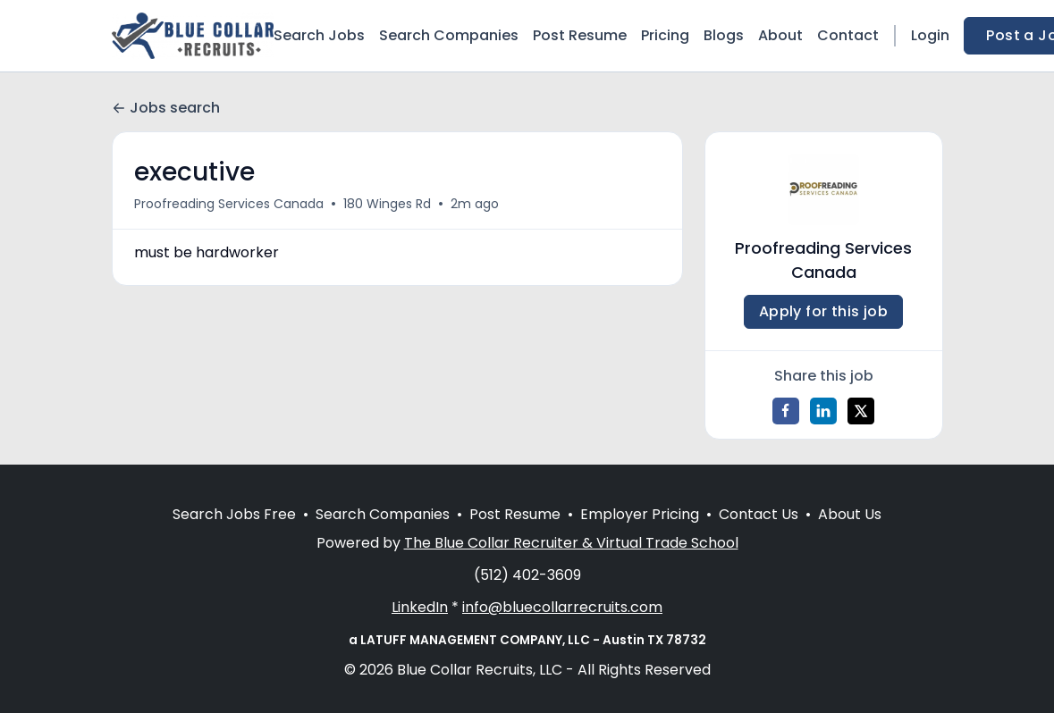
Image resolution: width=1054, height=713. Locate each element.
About (780, 35)
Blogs (724, 35)
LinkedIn (420, 607)
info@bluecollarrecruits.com (562, 607)
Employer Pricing (639, 514)
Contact (848, 35)
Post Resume (580, 35)
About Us (849, 514)
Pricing (665, 35)
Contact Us (758, 514)
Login (930, 35)
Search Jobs (319, 35)
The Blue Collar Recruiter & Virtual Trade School (571, 543)
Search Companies (449, 35)
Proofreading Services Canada (229, 204)
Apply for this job (823, 311)
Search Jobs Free (234, 514)
